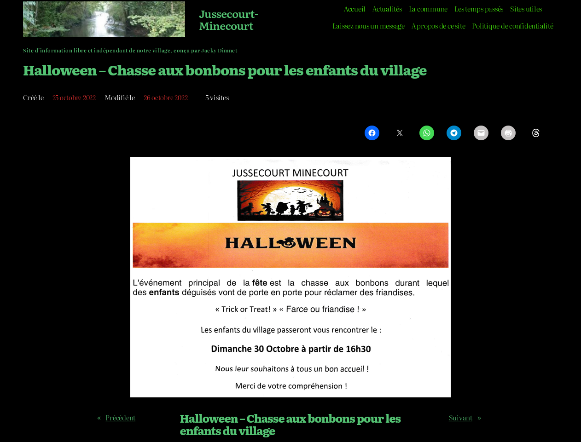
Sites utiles (526, 8)
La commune (428, 8)
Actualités (387, 8)
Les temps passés (478, 8)
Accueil (355, 8)
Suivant (460, 417)
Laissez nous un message (368, 25)
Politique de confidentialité (512, 25)
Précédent (120, 417)
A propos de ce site (438, 25)
